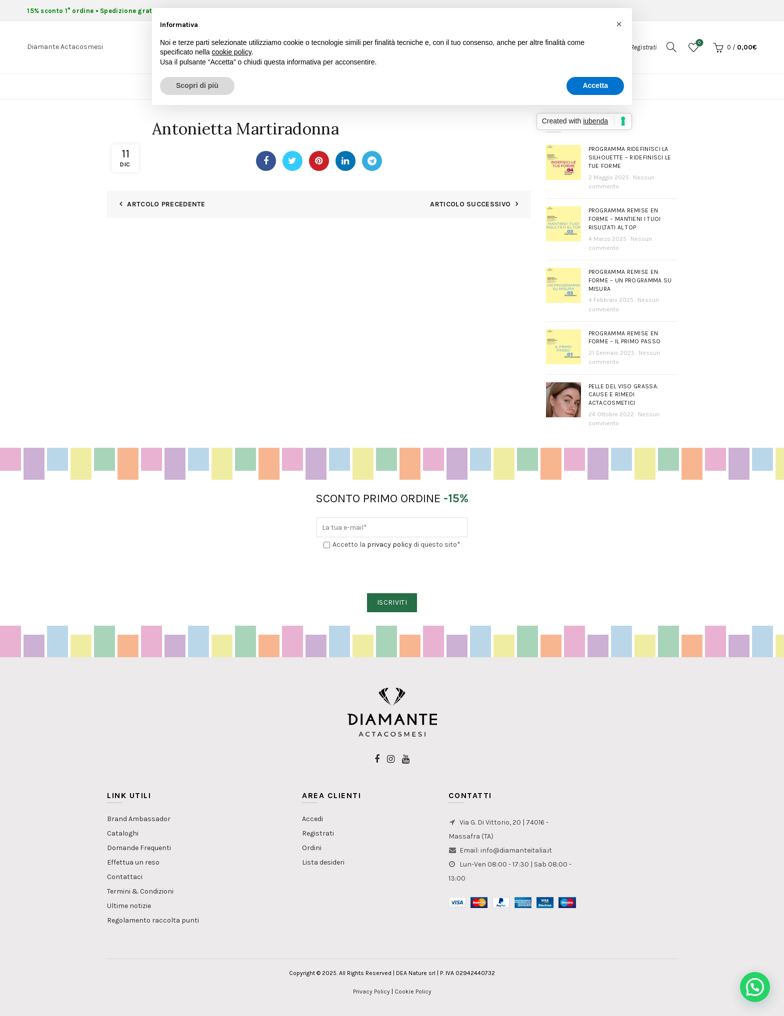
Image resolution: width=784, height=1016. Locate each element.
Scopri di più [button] (197, 85)
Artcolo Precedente (166, 204)
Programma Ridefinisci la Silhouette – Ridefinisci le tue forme (630, 157)
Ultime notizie (129, 906)
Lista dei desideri (698, 43)
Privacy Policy (371, 991)
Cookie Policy (413, 991)
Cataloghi (122, 833)
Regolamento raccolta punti (153, 920)
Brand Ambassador (138, 819)
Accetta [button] (595, 85)
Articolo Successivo (470, 204)
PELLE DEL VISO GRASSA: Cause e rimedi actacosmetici (623, 395)
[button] (755, 987)
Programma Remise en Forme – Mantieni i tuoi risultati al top (624, 219)
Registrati (318, 833)
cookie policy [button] (232, 52)
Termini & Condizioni (140, 891)
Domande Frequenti (139, 848)
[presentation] (392, 571)
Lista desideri (323, 862)
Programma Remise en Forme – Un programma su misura (630, 280)
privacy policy (389, 544)
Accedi (312, 819)
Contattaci (124, 877)
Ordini (312, 848)
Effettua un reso (133, 862)
